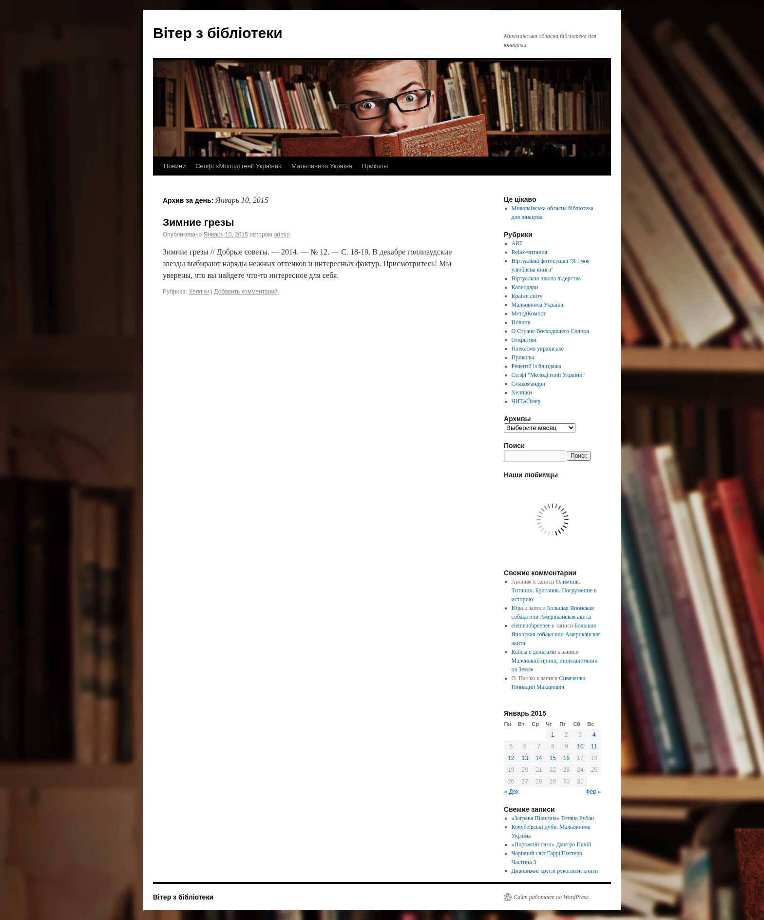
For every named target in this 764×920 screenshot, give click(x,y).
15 (553, 758)
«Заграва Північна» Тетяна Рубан (553, 818)
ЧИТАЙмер (526, 401)
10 (580, 746)
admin (282, 234)
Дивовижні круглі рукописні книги (555, 870)
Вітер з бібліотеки (218, 33)
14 (538, 758)
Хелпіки (199, 291)
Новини (175, 166)
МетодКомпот (529, 313)
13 (525, 758)
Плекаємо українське (538, 348)
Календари (525, 287)
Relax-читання (530, 252)
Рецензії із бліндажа (536, 366)
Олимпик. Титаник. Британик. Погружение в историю (554, 590)
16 (566, 758)
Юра (517, 608)
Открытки (524, 339)
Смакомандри (529, 383)
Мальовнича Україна (321, 166)
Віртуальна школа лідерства (546, 278)
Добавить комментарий (245, 291)
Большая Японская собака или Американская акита (556, 634)
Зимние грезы (198, 222)
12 (511, 758)
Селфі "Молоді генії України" (548, 375)
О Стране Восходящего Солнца (550, 331)
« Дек (511, 791)
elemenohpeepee (531, 625)
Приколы (375, 166)
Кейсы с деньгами (534, 651)
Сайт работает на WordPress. (552, 897)
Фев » (593, 791)
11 (594, 746)
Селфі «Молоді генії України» (238, 166)
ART (517, 243)
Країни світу (527, 296)
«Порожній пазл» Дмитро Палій (552, 844)
